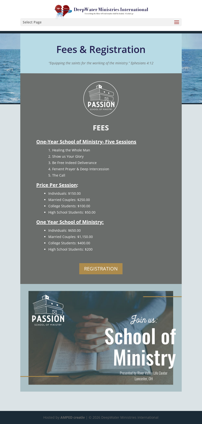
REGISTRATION (101, 268)
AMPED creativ (72, 417)
